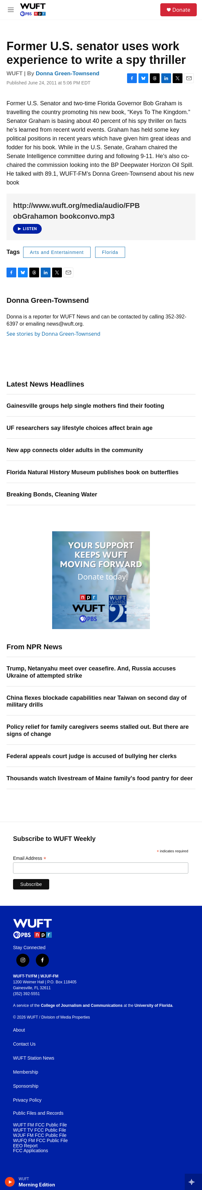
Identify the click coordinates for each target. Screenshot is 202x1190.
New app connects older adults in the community (75, 450)
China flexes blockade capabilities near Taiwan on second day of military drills (97, 701)
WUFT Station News (33, 1058)
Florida (110, 252)
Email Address (29, 858)
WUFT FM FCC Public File (40, 1125)
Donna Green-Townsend (67, 73)
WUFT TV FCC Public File (39, 1130)
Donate (181, 10)
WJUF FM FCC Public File (39, 1135)
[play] (10, 1182)
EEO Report (25, 1145)
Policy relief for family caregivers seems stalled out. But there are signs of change (98, 730)
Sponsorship (25, 1086)
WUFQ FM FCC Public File (40, 1140)
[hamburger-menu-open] (11, 9)
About (19, 1030)
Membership (25, 1072)
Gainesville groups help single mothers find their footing (85, 406)
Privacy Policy (27, 1100)
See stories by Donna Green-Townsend (53, 333)
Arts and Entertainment (57, 252)
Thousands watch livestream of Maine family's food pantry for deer (100, 778)
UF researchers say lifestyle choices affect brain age (79, 428)
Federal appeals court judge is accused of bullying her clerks (92, 756)
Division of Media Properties (65, 1017)
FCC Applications (30, 1150)
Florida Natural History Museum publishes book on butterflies (93, 472)
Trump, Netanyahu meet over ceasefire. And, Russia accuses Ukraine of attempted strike (91, 672)
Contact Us (24, 1044)
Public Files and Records (38, 1113)
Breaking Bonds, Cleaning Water (52, 494)
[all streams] (193, 1182)
